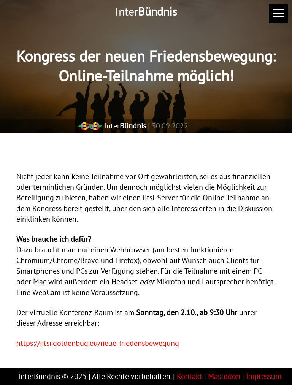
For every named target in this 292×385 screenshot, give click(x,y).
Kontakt (189, 376)
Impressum (263, 376)
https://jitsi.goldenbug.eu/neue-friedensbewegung (97, 343)
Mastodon (224, 376)
